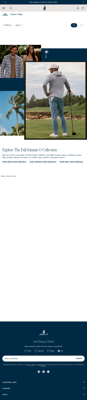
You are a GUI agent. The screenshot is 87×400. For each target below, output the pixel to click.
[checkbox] (26, 351)
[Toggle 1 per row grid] (81, 25)
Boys (52, 351)
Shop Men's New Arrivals (14, 162)
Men (29, 351)
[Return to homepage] (44, 8)
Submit (79, 358)
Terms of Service (31, 364)
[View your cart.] (83, 8)
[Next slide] (83, 2)
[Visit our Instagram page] (39, 371)
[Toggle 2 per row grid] (74, 25)
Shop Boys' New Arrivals (71, 162)
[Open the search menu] (11, 8)
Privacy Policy (41, 364)
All (62, 351)
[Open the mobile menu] (4, 8)
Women (41, 351)
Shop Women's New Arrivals (43, 162)
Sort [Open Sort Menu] (19, 25)
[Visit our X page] (48, 371)
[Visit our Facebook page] (43, 371)
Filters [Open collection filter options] (7, 25)
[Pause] (6, 2)
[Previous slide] (3, 2)
